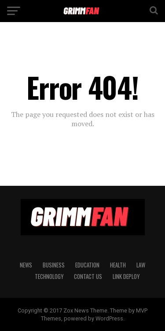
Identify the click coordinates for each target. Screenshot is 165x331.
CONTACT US (88, 276)
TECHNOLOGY (49, 276)
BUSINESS (54, 265)
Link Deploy (126, 276)
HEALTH (118, 265)
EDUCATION (87, 265)
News (26, 265)
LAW (140, 265)
